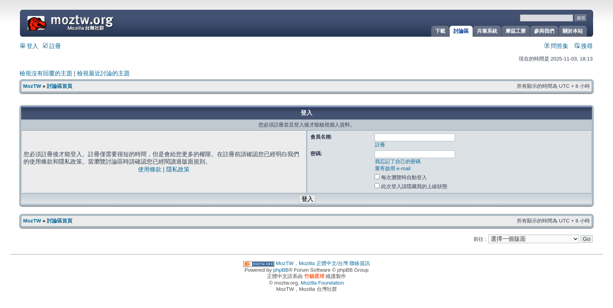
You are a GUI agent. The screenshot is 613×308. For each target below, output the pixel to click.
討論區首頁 (59, 86)
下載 (440, 31)
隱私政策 (178, 169)
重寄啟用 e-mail (393, 168)
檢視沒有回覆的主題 (46, 73)
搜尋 (584, 46)
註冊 (52, 46)
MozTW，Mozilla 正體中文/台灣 (312, 263)
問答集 (556, 46)
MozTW (89, 22)
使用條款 (149, 169)
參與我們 (544, 31)
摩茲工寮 (515, 31)
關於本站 (573, 31)
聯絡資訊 (360, 263)
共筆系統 (487, 31)
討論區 (461, 31)
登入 (29, 46)
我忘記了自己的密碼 (398, 161)
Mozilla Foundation (322, 283)
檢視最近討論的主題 (103, 73)
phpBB (281, 270)
